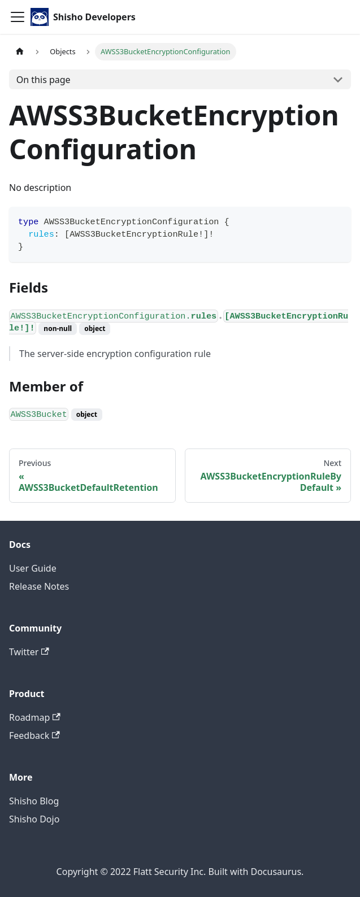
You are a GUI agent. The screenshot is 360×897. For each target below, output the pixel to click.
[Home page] (20, 51)
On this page (43, 79)
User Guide (33, 568)
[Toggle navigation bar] (17, 16)
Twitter (29, 652)
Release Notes (39, 586)
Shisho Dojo (34, 819)
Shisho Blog (34, 801)
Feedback (34, 735)
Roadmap (34, 717)
